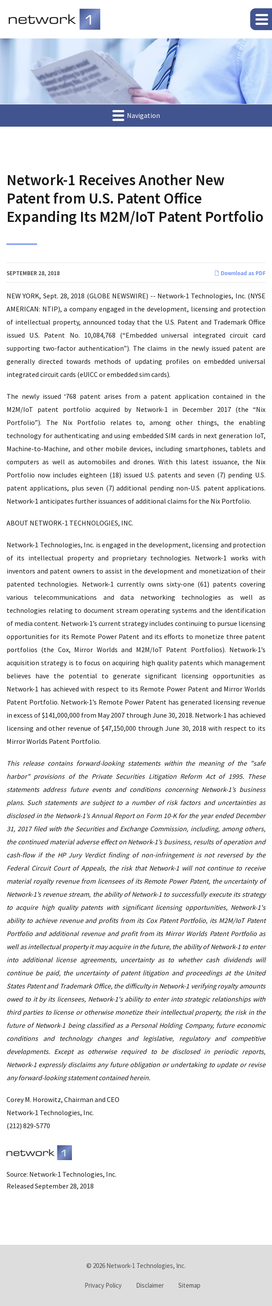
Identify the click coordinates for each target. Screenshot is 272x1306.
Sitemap (189, 1285)
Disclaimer (150, 1285)
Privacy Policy (103, 1285)
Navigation (136, 115)
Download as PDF (239, 273)
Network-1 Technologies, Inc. (146, 1265)
